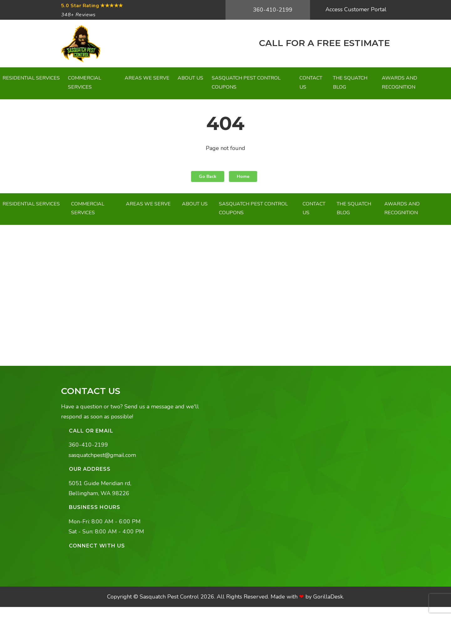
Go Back (207, 176)
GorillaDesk (328, 596)
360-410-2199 (272, 9)
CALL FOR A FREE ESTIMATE (323, 43)
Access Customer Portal (355, 9)
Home (243, 176)
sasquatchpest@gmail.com (102, 455)
